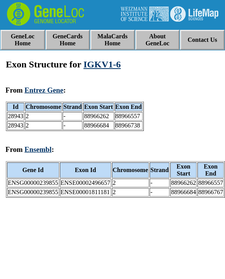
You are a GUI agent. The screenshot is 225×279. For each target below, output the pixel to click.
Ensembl (38, 149)
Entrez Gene (43, 90)
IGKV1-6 (102, 64)
